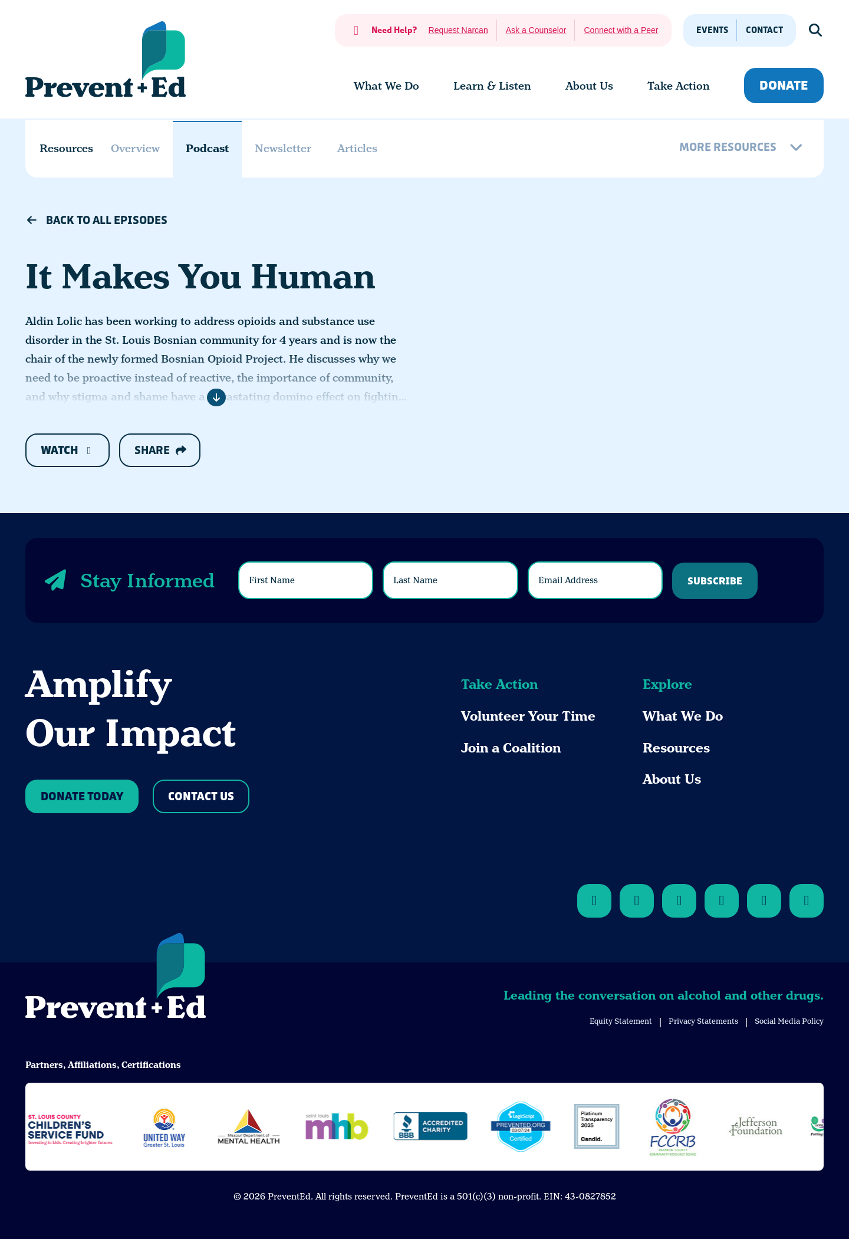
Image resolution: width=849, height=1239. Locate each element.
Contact (764, 30)
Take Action (499, 684)
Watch (67, 451)
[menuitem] (386, 86)
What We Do (683, 716)
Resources (676, 748)
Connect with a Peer (621, 30)
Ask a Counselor (536, 30)
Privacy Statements (703, 1021)
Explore (667, 684)
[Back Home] (105, 59)
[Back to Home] (115, 978)
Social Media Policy (789, 1021)
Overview (135, 148)
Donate (783, 85)
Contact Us (201, 797)
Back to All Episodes (96, 220)
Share (160, 450)
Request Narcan (458, 30)
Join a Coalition (511, 748)
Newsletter (283, 148)
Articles (357, 148)
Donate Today (82, 797)
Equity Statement (621, 1021)
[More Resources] (743, 149)
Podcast (207, 148)
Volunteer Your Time (528, 716)
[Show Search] (816, 30)
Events (712, 30)
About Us (672, 779)
